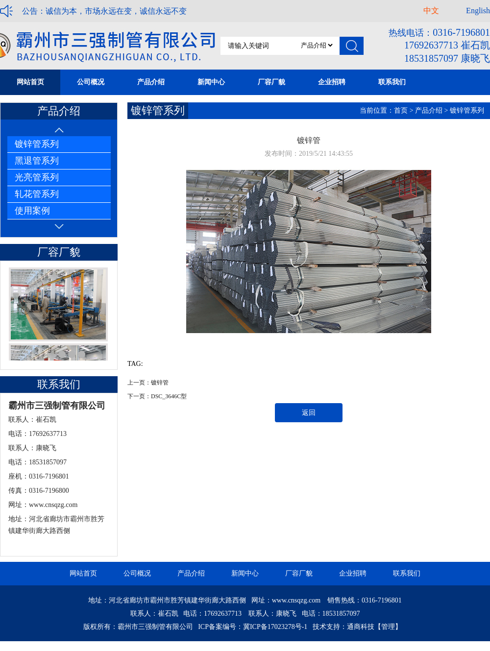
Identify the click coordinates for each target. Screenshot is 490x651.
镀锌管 (160, 382)
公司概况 (137, 573)
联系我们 (406, 573)
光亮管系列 (37, 177)
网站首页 (83, 573)
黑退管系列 (37, 161)
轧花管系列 (37, 194)
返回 (309, 412)
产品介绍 (428, 110)
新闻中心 (245, 573)
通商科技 (360, 626)
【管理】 (388, 626)
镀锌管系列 (37, 144)
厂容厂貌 (299, 573)
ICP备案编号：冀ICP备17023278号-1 (252, 626)
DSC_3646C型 (169, 396)
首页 (401, 110)
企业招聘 (353, 573)
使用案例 (32, 211)
